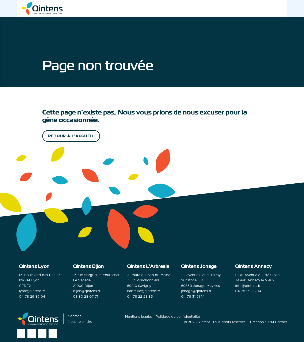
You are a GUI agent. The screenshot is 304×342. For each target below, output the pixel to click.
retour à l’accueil (71, 136)
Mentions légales (138, 316)
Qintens (204, 322)
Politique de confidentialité (178, 316)
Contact (74, 316)
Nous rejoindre (80, 321)
